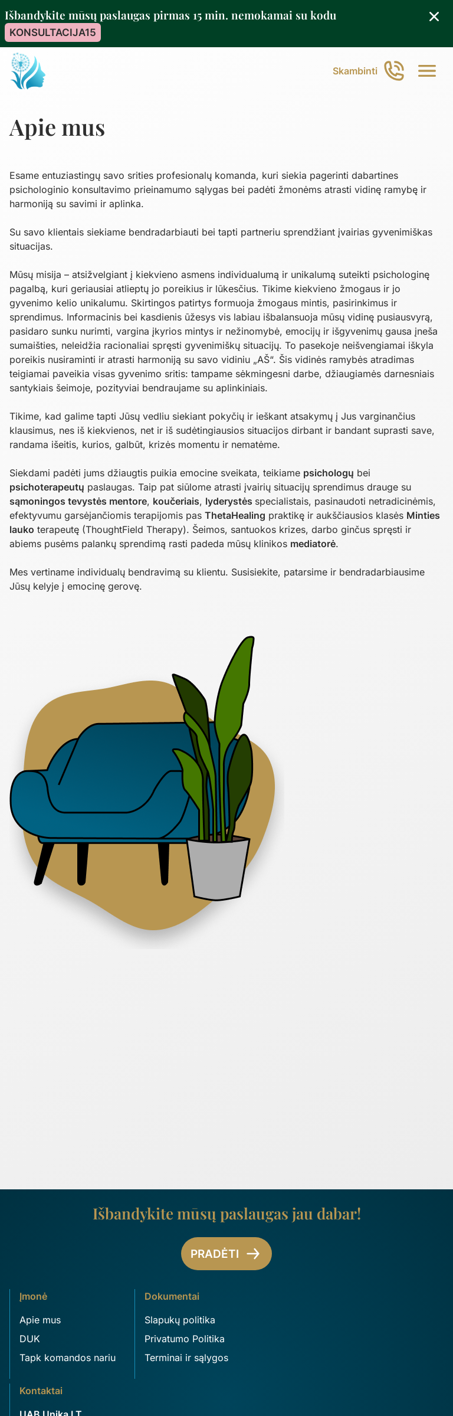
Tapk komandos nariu (67, 1357)
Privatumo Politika (185, 1339)
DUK (29, 1339)
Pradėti (226, 1253)
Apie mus (40, 1320)
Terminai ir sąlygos (186, 1357)
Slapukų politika (180, 1320)
